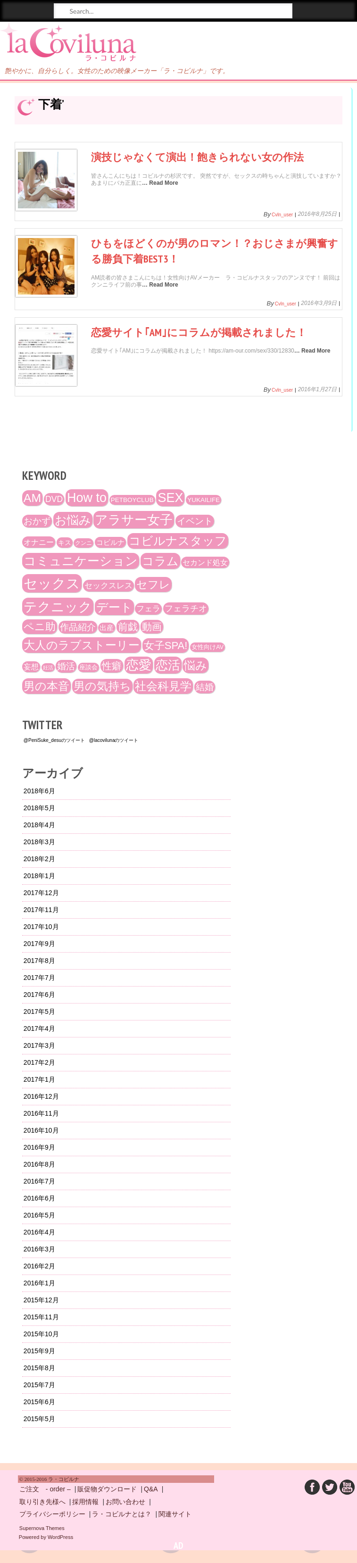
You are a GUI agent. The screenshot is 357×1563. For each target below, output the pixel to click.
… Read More (160, 183)
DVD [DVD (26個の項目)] (54, 499)
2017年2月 (39, 1062)
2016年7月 (39, 1181)
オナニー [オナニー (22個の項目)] (39, 542)
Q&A (151, 1489)
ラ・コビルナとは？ (121, 1514)
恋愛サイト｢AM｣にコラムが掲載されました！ (199, 332)
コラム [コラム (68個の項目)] (160, 561)
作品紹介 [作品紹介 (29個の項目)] (78, 627)
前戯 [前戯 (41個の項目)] (128, 626)
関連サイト (174, 1514)
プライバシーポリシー (52, 1514)
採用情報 (85, 1501)
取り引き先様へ (42, 1501)
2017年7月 (39, 977)
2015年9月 (39, 1351)
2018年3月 (39, 842)
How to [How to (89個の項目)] (87, 498)
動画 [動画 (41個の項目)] (152, 626)
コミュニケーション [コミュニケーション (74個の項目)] (81, 561)
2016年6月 (39, 1198)
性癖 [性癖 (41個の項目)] (112, 665)
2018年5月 (39, 808)
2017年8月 (39, 960)
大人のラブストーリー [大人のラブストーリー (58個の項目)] (82, 645)
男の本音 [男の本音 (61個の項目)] (46, 686)
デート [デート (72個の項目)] (114, 607)
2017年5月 (39, 1011)
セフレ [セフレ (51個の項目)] (153, 584)
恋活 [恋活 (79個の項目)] (168, 665)
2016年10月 (41, 1130)
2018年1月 (39, 876)
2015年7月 (39, 1385)
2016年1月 (39, 1283)
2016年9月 (39, 1147)
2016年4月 (39, 1232)
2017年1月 (39, 1079)
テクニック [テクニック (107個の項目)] (58, 606)
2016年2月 (39, 1266)
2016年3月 (39, 1249)
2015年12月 (41, 1300)
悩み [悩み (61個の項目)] (195, 665)
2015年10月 (41, 1334)
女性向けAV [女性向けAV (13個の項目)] (207, 647)
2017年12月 (41, 893)
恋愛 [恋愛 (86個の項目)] (138, 665)
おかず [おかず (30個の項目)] (37, 521)
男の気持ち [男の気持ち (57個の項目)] (102, 686)
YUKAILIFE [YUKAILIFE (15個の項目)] (203, 499)
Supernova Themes (42, 1528)
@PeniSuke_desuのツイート (54, 740)
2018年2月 (39, 859)
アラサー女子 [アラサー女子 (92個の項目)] (134, 519)
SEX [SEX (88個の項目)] (170, 498)
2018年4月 (39, 825)
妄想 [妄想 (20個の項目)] (31, 667)
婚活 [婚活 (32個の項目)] (66, 666)
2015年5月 (39, 1419)
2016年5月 (39, 1215)
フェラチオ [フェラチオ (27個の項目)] (186, 608)
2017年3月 (39, 1045)
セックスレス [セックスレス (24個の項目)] (108, 585)
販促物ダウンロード (107, 1489)
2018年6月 (39, 791)
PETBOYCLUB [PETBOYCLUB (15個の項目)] (132, 499)
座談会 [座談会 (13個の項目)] (88, 667)
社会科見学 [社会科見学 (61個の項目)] (163, 686)
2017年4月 (39, 1028)
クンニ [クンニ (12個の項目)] (83, 543)
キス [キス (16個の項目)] (64, 542)
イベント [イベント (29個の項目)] (195, 521)
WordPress (60, 1537)
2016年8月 (39, 1164)
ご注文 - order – (45, 1489)
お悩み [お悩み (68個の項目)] (73, 519)
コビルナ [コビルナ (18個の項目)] (110, 542)
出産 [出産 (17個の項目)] (107, 628)
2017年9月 (39, 943)
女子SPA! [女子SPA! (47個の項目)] (166, 645)
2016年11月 (41, 1113)
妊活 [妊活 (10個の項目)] (48, 667)
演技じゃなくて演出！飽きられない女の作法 (197, 157)
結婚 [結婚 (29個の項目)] (205, 687)
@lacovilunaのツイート (114, 740)
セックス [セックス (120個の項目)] (52, 583)
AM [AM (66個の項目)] (32, 498)
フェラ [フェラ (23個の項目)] (148, 608)
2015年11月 (41, 1317)
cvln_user (282, 215)
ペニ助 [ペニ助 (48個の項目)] (40, 627)
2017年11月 (41, 909)
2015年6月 (39, 1402)
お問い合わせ (125, 1501)
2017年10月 (41, 926)
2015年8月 (39, 1368)
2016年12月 (41, 1096)
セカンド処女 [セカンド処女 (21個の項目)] (205, 562)
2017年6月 (39, 994)
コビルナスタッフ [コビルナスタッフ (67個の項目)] (178, 541)
